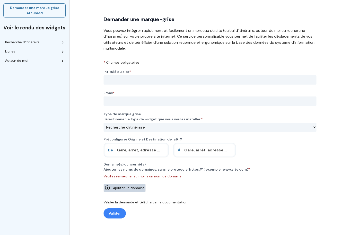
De (110, 150)
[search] (140, 150)
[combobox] (136, 150)
